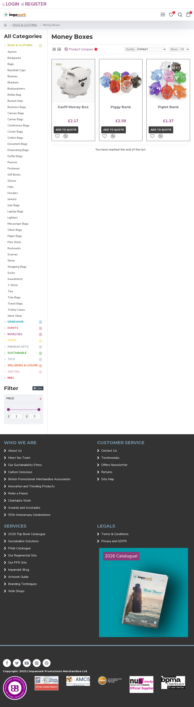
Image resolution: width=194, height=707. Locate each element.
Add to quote (66, 129)
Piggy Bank (121, 107)
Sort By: (130, 49)
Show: (174, 49)
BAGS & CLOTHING (25, 25)
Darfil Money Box (73, 107)
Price (10, 398)
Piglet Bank (168, 107)
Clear (39, 388)
